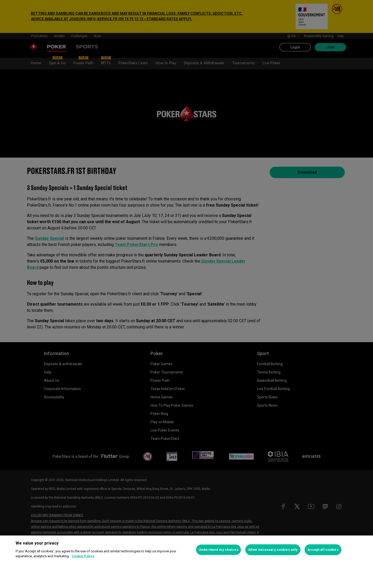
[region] (186, 549)
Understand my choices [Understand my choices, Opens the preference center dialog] (218, 550)
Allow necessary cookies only (273, 550)
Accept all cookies (322, 550)
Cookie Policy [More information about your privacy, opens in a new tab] (83, 556)
